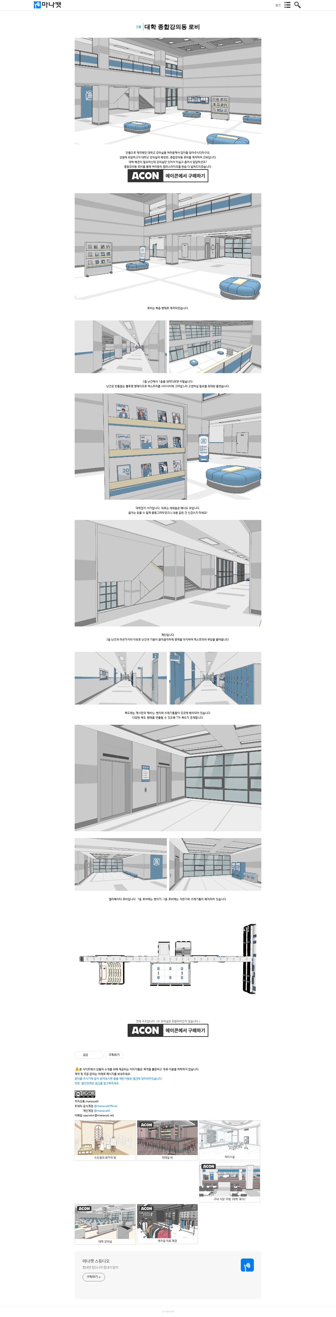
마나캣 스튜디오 (96, 1261)
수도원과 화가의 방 (105, 1140)
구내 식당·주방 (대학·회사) (229, 1181)
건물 (138, 27)
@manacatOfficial (105, 1106)
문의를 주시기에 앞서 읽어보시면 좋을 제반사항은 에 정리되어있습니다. (119, 1078)
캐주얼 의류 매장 (167, 1223)
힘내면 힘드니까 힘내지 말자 (100, 1267)
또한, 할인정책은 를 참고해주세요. (97, 1083)
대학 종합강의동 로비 (172, 27)
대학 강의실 (105, 1223)
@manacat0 (102, 1111)
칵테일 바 (167, 1140)
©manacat (168, 1311)
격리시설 (229, 1140)
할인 (278, 5)
